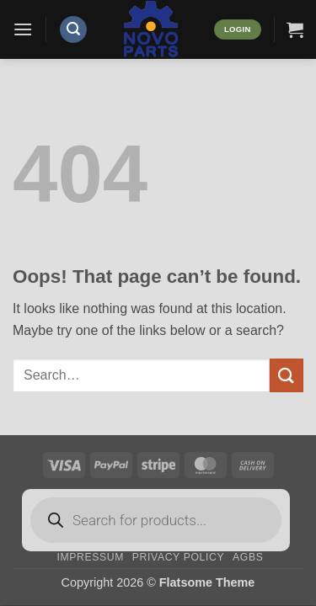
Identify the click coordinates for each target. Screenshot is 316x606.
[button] (23, 29)
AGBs (248, 557)
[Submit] (286, 375)
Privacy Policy (178, 557)
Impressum (90, 557)
